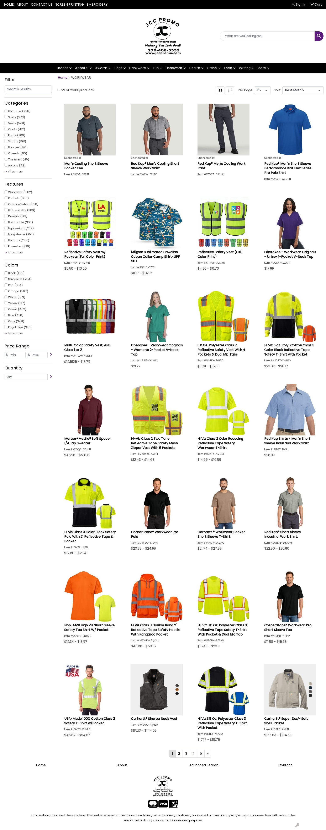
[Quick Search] (267, 36)
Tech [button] (228, 68)
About (122, 765)
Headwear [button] (173, 68)
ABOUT (22, 4)
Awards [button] (101, 68)
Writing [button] (245, 68)
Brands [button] (62, 68)
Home (41, 765)
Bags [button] (118, 68)
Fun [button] (156, 68)
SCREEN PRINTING (69, 4)
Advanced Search (203, 765)
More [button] (261, 68)
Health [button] (194, 68)
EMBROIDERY (97, 4)
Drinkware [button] (137, 68)
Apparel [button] (81, 68)
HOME (9, 4)
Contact (285, 765)
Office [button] (212, 68)
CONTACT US (41, 4)
